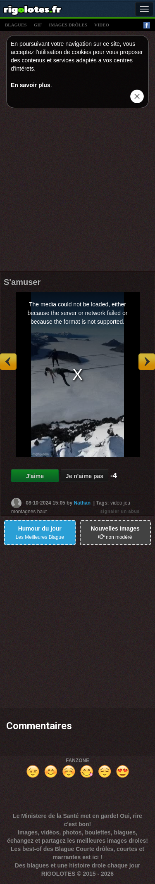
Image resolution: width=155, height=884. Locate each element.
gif (38, 24)
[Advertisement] (77, 191)
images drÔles (68, 24)
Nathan (82, 503)
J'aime (35, 476)
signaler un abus (120, 511)
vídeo (101, 24)
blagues (16, 24)
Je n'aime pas (84, 476)
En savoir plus (30, 85)
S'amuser (22, 282)
